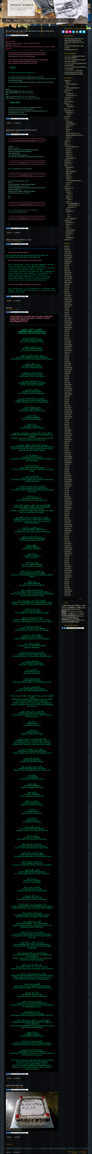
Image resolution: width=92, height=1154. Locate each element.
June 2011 (67, 581)
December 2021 (68, 344)
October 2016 (68, 460)
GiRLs (66, 108)
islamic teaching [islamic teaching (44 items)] (70, 611)
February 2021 (68, 363)
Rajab (67, 127)
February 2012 (68, 566)
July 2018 (67, 420)
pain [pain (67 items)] (77, 618)
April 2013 (67, 539)
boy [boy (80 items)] (70, 605)
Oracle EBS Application (20, 32)
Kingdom (67, 141)
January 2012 (68, 568)
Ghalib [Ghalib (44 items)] (76, 607)
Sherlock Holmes (70, 158)
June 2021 (67, 356)
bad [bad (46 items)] (62, 605)
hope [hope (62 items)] (68, 609)
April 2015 (67, 494)
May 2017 (67, 447)
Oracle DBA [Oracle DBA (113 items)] (71, 618)
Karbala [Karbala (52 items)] (81, 611)
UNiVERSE (67, 239)
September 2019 (68, 394)
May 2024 (67, 289)
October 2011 (68, 574)
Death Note (69, 106)
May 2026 (67, 246)
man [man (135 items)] (71, 614)
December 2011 (68, 570)
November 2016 (68, 458)
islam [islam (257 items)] (64, 611)
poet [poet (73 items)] (73, 620)
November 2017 (68, 435)
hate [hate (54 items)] (84, 607)
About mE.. (8, 1150)
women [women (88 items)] (76, 622)
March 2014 (67, 519)
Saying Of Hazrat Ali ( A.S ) (72, 133)
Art (65, 86)
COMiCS (68, 105)
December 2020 (68, 367)
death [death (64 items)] (84, 605)
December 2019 (68, 388)
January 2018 (68, 431)
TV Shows (67, 220)
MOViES (67, 144)
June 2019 (67, 399)
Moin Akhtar (68, 233)
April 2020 (67, 380)
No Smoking (68, 93)
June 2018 (67, 422)
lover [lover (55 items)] (67, 614)
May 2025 (67, 268)
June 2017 (67, 445)
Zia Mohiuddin (69, 237)
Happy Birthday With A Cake (14, 1083)
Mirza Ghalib (69, 231)
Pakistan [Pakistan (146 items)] (65, 620)
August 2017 (67, 441)
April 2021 (67, 359)
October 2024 (68, 280)
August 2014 (67, 509)
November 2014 (68, 503)
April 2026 (67, 248)
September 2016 (68, 462)
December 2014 (68, 502)
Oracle (17, 131)
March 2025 (67, 270)
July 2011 (67, 579)
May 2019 (67, 401)
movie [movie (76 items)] (82, 614)
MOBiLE (68, 197)
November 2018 (68, 412)
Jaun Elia (68, 177)
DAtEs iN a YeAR (19, 1084)
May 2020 (67, 378)
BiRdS (67, 82)
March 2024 (67, 293)
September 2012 (68, 553)
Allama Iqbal (69, 167)
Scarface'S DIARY (70, 95)
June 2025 (67, 267)
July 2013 (67, 534)
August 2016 (67, 464)
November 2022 (68, 323)
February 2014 (68, 520)
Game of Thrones (70, 230)
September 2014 (68, 507)
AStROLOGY (68, 90)
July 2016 (67, 466)
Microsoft (68, 195)
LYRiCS (67, 178)
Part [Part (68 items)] (70, 620)
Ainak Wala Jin (69, 222)
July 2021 (67, 354)
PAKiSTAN (67, 160)
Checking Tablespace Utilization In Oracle (18, 239)
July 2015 (67, 488)
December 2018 (68, 411)
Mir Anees (68, 182)
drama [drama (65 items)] (63, 607)
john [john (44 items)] (75, 611)
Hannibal (68, 150)
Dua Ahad (9, 307)
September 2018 (68, 416)
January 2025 (68, 274)
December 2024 (68, 276)
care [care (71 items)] (73, 605)
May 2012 (67, 560)
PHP (68, 216)
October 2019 (68, 392)
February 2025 (68, 272)
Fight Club (68, 148)
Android (69, 199)
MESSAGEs (68, 112)
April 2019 (67, 403)
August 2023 (67, 306)
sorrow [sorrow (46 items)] (81, 619)
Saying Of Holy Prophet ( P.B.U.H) (74, 135)
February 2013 (68, 543)
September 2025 (68, 261)
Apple (67, 190)
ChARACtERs (68, 97)
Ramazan (68, 129)
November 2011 (68, 572)
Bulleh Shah (68, 173)
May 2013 (67, 538)
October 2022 (68, 325)
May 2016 (67, 469)
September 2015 (68, 484)
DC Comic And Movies (71, 146)
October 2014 (68, 505)
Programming (69, 211)
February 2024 (68, 295)
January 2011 (68, 589)
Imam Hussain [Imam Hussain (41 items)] (78, 609)
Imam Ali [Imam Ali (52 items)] (72, 609)
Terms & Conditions (71, 1149)
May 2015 (67, 492)
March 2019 (67, 405)
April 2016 (67, 471)
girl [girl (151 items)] (79, 607)
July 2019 (67, 397)
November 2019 (68, 390)
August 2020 (67, 373)
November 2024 (68, 278)
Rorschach (68, 154)
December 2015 (68, 479)
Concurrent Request (73, 205)
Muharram (68, 125)
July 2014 (67, 511)
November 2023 (68, 301)
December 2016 (68, 456)
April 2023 (67, 314)
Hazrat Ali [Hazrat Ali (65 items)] (64, 609)
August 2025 (67, 263)
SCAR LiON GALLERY (71, 84)
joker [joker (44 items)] (78, 611)
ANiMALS (67, 80)
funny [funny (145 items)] (72, 607)
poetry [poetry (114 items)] (77, 620)
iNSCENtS (67, 116)
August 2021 (67, 352)
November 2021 (68, 346)
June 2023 (67, 310)
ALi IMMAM (74, 1150)
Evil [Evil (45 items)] (66, 607)
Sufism (67, 137)
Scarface (68, 156)
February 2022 (68, 340)
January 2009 (68, 594)
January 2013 (68, 545)
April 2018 (67, 426)
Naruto (67, 235)
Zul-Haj (67, 139)
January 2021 (68, 365)
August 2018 (67, 418)
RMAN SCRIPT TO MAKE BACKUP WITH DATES (21, 130)
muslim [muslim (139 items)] (65, 616)
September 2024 (68, 282)
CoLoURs (67, 99)
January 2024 (68, 297)
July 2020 (67, 375)
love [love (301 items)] (64, 613)
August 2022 (67, 329)
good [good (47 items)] (82, 607)
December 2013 (68, 524)
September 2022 (68, 327)
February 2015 (68, 498)
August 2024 (67, 284)
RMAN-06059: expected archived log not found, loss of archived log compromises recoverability (74, 72)
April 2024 (67, 291)
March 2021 (67, 361)
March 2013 (67, 541)
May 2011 (67, 583)
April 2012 (67, 562)
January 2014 (68, 522)
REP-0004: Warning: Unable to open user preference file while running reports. (30, 31)
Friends (67, 228)
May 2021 (67, 358)
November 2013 (68, 526)
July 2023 (67, 308)
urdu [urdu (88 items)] (66, 622)
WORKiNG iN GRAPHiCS (72, 87)
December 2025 (68, 255)
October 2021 (68, 348)
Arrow (67, 226)
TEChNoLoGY (68, 188)
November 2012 (68, 549)
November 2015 (68, 481)
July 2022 (67, 331)
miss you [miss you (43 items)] (78, 613)
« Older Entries (9, 1141)
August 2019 (67, 395)
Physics (67, 209)
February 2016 (68, 475)
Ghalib (67, 175)
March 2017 (67, 450)
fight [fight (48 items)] (68, 607)
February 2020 (68, 384)
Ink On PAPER (68, 110)
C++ (68, 214)
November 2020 (68, 369)
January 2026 (68, 253)
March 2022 (67, 339)
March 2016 (67, 473)
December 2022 (68, 322)
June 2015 (67, 490)
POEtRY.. (67, 165)
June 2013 (67, 536)
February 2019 (68, 407)
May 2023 (67, 312)
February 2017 (68, 452)
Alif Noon (68, 224)
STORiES (67, 186)
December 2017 (68, 433)
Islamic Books (69, 122)
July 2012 (67, 556)
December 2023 (68, 299)
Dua (17, 309)
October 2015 (68, 483)
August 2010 (67, 592)
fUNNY (66, 103)
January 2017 (68, 454)
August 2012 (67, 555)
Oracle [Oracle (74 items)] (78, 616)
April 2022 (67, 337)
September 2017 (68, 439)
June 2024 (67, 287)
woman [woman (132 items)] (71, 622)
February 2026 (68, 251)
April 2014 (67, 517)
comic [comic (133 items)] (77, 605)
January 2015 (68, 500)
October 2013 (68, 528)
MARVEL (68, 152)
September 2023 (68, 304)
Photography (67, 162)
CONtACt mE (16, 1150)
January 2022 (68, 342)
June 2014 (67, 513)
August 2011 (67, 577)
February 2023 (68, 318)
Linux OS (68, 192)
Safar (67, 131)
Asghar (67, 169)
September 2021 (68, 350)
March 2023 (67, 316)
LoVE (66, 143)
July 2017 (67, 443)
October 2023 (68, 303)
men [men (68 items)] (74, 614)
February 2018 (68, 430)
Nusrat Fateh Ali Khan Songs (73, 180)
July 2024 (67, 285)
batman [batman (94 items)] (66, 605)
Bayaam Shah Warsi (70, 171)
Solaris (68, 193)
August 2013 (67, 532)
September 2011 (68, 575)
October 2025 (68, 259)
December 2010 (68, 591)
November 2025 (68, 257)
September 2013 (68, 530)
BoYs (66, 91)
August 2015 (67, 486)
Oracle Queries (18, 241)
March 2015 (67, 496)
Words (68, 114)
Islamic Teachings (70, 123)
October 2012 (68, 551)
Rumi (67, 184)
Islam (66, 118)
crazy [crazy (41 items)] (81, 605)
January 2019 (68, 409)
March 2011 (67, 587)
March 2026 (67, 249)
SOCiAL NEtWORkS (70, 218)
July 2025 (67, 265)
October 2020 (68, 371)
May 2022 (67, 335)
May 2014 (67, 515)
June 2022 (67, 333)
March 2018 (67, 428)
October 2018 (68, 414)
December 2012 (68, 547)
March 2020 (67, 382)
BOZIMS (84, 1150)
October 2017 (68, 437)
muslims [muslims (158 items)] (71, 616)
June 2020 (67, 376)
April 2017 (67, 448)
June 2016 (67, 467)
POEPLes (67, 163)
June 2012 (67, 558)
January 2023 (68, 320)
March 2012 (67, 564)
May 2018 (67, 424)
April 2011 (67, 585)
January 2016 (68, 477)
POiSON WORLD (21, 5)
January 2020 (68, 386)
